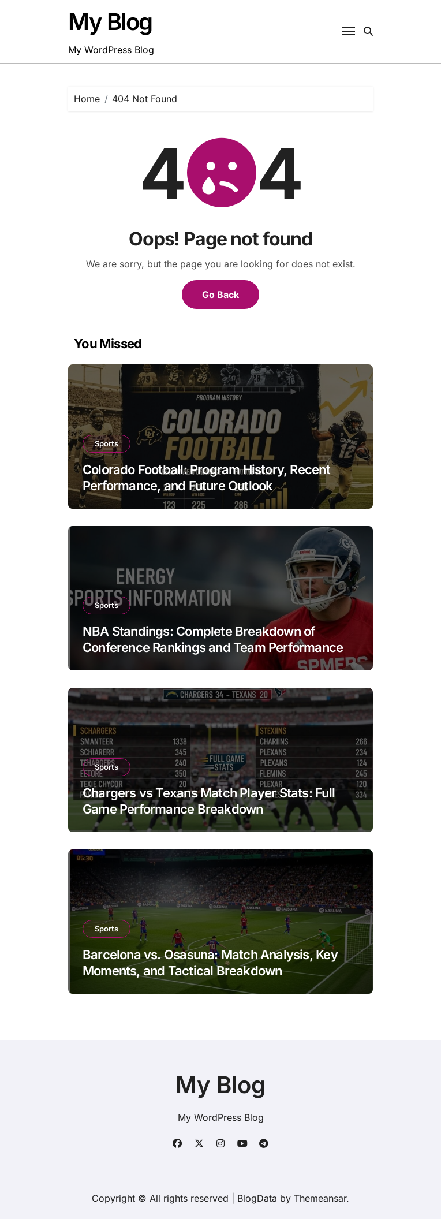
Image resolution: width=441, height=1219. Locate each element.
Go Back (220, 294)
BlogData (257, 1198)
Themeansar (320, 1198)
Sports (106, 443)
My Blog (110, 22)
